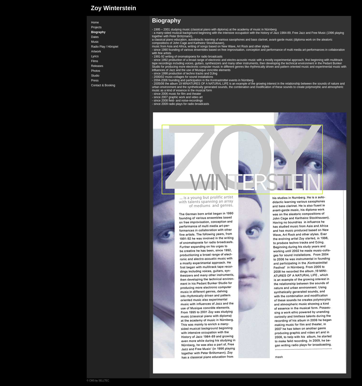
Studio (95, 75)
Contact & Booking (103, 85)
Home (95, 22)
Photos (95, 71)
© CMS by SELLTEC (98, 380)
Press (95, 80)
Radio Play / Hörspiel (104, 46)
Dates (95, 37)
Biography (98, 32)
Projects (96, 27)
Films (94, 61)
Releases (97, 66)
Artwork (96, 51)
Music (95, 42)
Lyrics (95, 56)
